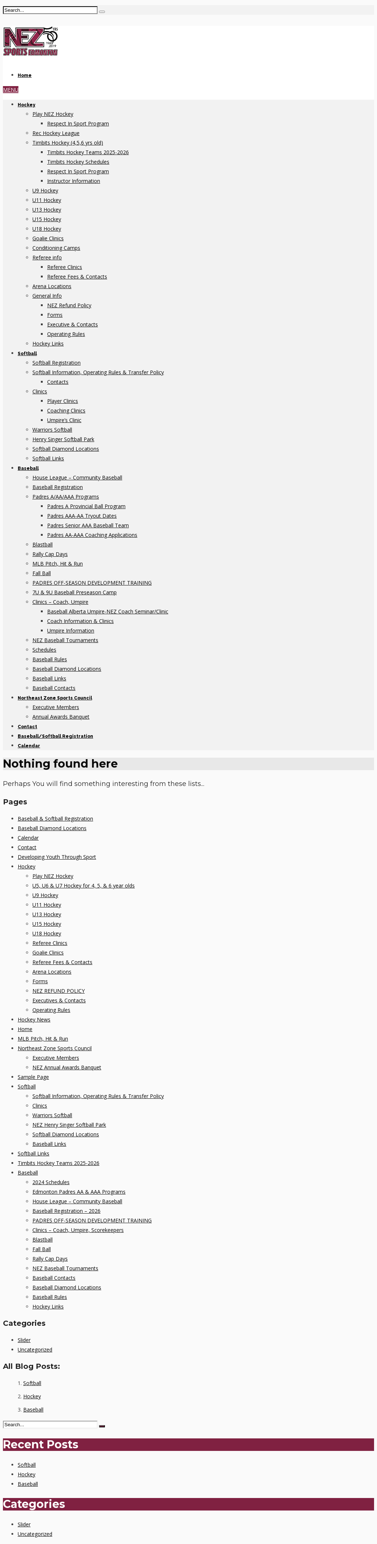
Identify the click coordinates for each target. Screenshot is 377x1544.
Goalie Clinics (48, 238)
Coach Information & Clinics (80, 620)
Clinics (39, 391)
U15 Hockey (46, 219)
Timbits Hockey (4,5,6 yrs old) (67, 142)
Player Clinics (62, 400)
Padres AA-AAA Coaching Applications (92, 534)
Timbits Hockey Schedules (78, 161)
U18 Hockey (46, 228)
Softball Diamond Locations (65, 448)
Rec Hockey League (56, 133)
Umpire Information (70, 630)
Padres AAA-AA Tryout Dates (82, 515)
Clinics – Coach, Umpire (60, 601)
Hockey (26, 104)
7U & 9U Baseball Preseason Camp (74, 592)
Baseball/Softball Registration (55, 736)
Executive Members (55, 707)
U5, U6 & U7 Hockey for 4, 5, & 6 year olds (83, 885)
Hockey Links (48, 343)
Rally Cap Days (50, 553)
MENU (10, 89)
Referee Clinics (64, 266)
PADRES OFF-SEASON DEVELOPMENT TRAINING (92, 582)
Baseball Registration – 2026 (66, 1210)
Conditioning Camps (56, 247)
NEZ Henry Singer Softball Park (69, 1124)
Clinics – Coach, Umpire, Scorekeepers (78, 1229)
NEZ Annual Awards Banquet (66, 1067)
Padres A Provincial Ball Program (86, 506)
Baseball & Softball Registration (55, 818)
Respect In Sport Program (78, 123)
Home (25, 75)
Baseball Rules (49, 659)
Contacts (57, 381)
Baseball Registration (57, 487)
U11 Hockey (46, 199)
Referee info (47, 257)
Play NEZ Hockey (52, 113)
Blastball (42, 544)
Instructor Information (73, 180)
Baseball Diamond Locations (66, 668)
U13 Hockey (46, 209)
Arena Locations (51, 286)
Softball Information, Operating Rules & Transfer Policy (98, 372)
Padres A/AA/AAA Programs (65, 496)
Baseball (28, 468)
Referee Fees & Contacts (77, 276)
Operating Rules (66, 333)
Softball (27, 353)
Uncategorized (35, 1349)
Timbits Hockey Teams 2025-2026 (88, 152)
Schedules (44, 649)
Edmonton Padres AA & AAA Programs (79, 1191)
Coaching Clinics (66, 410)
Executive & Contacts (72, 324)
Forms (55, 314)
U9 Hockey (45, 190)
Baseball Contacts (53, 687)
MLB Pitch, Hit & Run (57, 563)
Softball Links (48, 458)
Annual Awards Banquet (60, 716)
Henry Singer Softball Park (63, 439)
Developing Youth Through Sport (57, 856)
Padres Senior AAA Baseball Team (88, 525)
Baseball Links (49, 678)
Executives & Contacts (59, 1000)
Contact (27, 726)
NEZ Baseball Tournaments (65, 640)
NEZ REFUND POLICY (58, 990)
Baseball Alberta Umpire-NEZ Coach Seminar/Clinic (107, 611)
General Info (47, 295)
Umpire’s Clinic (64, 420)
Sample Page (33, 1076)
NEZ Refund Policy (69, 305)
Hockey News (34, 1019)
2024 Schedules (51, 1182)
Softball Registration (56, 362)
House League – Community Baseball (77, 477)
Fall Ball (41, 573)
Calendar (29, 745)
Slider (24, 1339)
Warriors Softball (52, 429)
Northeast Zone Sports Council (55, 698)
